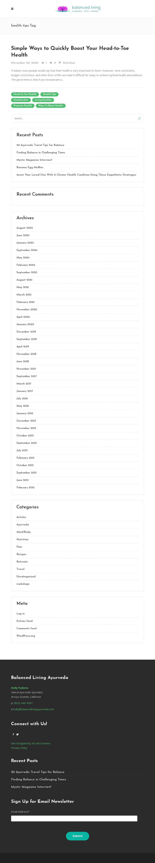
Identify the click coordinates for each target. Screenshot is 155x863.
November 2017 (26, 369)
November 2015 (26, 428)
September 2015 (26, 443)
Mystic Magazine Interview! (34, 160)
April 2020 (23, 317)
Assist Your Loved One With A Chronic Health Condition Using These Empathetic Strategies (76, 175)
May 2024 (22, 257)
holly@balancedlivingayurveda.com (33, 709)
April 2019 (22, 346)
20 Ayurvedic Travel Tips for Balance (40, 145)
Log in (20, 613)
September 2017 (26, 376)
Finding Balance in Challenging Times (40, 152)
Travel (20, 569)
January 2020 (25, 324)
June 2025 (22, 235)
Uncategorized (26, 576)
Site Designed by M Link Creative (30, 743)
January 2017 (24, 391)
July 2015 (22, 450)
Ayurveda (22, 524)
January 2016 (24, 413)
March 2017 (23, 383)
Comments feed (26, 628)
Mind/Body (23, 532)
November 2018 (26, 354)
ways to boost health (50, 106)
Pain (19, 547)
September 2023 (26, 272)
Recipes (21, 554)
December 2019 (26, 332)
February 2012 (25, 487)
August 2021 (24, 280)
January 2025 (25, 242)
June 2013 (22, 480)
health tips (49, 94)
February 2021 (25, 302)
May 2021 (22, 287)
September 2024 (26, 250)
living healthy (43, 100)
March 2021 (23, 294)
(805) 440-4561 (23, 703)
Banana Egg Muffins (29, 167)
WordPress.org (25, 636)
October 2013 (25, 465)
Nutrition (69, 63)
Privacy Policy (19, 747)
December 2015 (26, 421)
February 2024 (25, 265)
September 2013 (26, 472)
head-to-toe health (25, 94)
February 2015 (25, 458)
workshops (22, 584)
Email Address (20, 811)
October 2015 (25, 435)
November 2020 (26, 309)
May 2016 (22, 406)
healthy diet (21, 100)
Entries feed (24, 621)
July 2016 (22, 398)
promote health (23, 106)
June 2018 (22, 361)
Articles (21, 517)
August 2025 (24, 228)
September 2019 (26, 339)
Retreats (22, 561)
